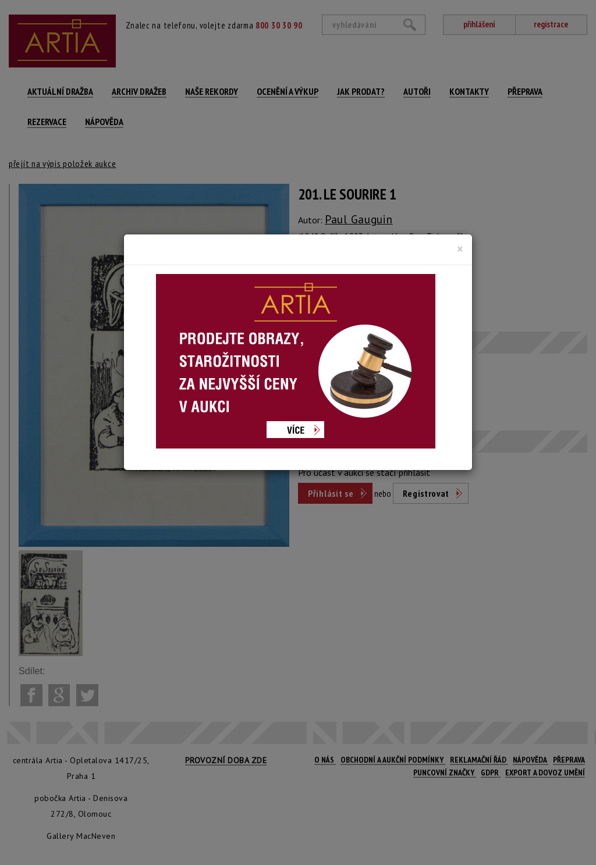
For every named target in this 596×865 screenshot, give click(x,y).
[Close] (460, 249)
